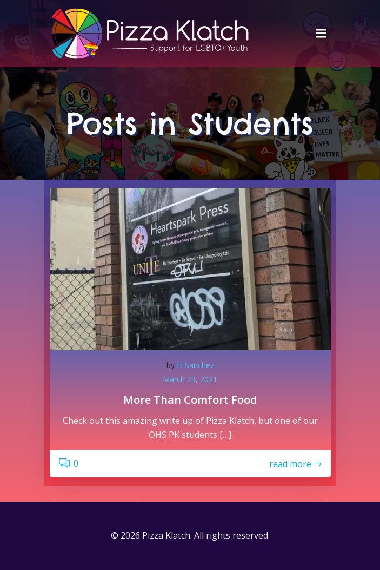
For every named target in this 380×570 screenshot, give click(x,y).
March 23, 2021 (190, 379)
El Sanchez (195, 365)
